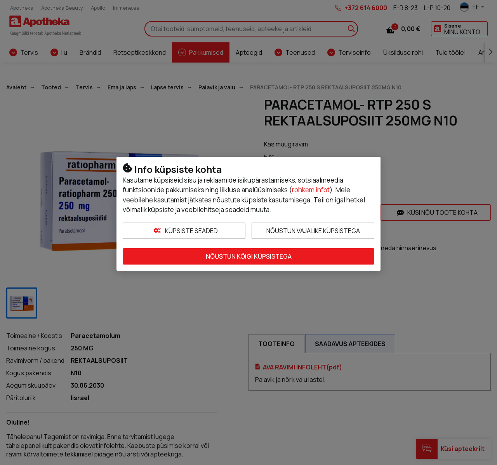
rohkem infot (311, 189)
